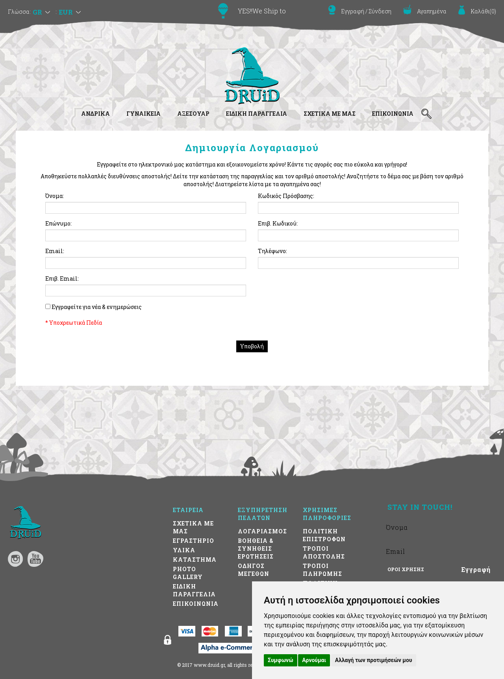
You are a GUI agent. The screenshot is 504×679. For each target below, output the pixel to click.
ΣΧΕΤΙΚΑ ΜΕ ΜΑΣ (330, 113)
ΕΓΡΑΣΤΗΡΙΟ (193, 540)
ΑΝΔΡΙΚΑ (95, 113)
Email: (54, 251)
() (483, 11)
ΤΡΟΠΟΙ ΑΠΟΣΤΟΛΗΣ (324, 552)
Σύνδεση (380, 11)
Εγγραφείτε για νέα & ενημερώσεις (97, 307)
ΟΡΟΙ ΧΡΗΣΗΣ (405, 569)
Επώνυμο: (58, 223)
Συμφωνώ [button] (280, 660)
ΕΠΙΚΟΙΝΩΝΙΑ (392, 113)
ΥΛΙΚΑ (184, 550)
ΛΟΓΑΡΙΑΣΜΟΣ (262, 531)
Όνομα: (54, 196)
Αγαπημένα (432, 11)
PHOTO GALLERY (188, 573)
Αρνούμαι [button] (314, 660)
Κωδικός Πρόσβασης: (286, 196)
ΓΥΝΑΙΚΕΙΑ (143, 113)
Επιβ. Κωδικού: (278, 223)
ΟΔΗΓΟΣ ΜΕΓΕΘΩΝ (253, 569)
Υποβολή (252, 346)
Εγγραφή (352, 11)
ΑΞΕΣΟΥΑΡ (193, 113)
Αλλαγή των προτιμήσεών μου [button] (373, 660)
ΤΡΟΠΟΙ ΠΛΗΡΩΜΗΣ (322, 569)
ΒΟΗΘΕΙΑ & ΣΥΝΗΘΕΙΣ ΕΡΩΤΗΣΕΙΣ (256, 548)
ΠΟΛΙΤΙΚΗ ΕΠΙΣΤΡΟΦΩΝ (324, 535)
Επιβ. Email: (62, 278)
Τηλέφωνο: (272, 251)
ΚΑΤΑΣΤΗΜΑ (195, 559)
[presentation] (318, 290)
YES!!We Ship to (262, 11)
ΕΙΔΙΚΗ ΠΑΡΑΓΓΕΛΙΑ (256, 113)
